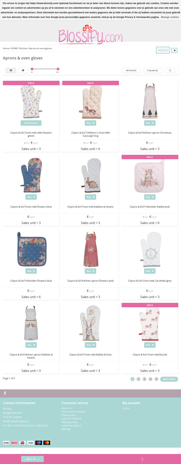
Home (6, 48)
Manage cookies (170, 17)
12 (170, 70)
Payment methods (71, 418)
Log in (126, 408)
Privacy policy (68, 415)
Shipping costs (69, 422)
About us (66, 408)
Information (31, 122)
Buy (90, 122)
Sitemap (65, 429)
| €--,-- (32, 459)
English (163, 50)
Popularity (152, 70)
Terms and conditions (73, 411)
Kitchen (23, 48)
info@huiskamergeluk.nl (16, 421)
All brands (131, 70)
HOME (14, 48)
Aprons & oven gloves (40, 48)
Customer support (71, 425)
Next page (169, 379)
